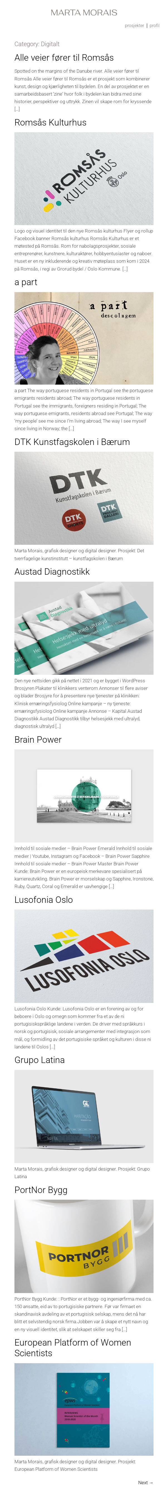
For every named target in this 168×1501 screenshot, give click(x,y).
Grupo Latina (39, 1060)
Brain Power (38, 739)
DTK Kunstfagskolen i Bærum (72, 442)
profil (155, 25)
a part (25, 282)
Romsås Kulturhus (50, 122)
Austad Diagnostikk (52, 571)
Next (146, 1482)
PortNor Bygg (41, 1190)
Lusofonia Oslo (43, 899)
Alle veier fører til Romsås (64, 57)
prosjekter (134, 25)
